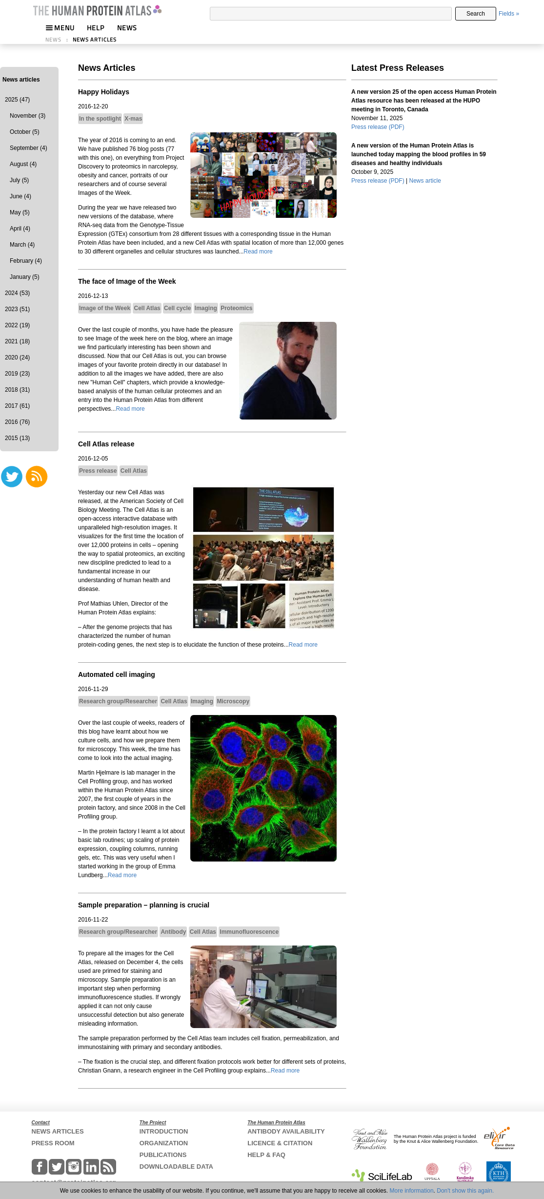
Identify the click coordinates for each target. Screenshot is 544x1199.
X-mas (133, 118)
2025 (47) (17, 99)
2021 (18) (17, 341)
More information (412, 1190)
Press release (98, 470)
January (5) (25, 276)
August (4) (23, 164)
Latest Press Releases (397, 68)
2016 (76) (17, 422)
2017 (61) (17, 405)
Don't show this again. (465, 1190)
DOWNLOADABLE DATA (176, 1166)
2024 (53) (17, 293)
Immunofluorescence (249, 931)
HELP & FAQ (266, 1154)
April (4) (20, 228)
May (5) (20, 212)
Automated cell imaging (116, 674)
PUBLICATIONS (163, 1154)
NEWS (127, 27)
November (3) (27, 115)
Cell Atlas (147, 308)
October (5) (25, 131)
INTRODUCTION (164, 1131)
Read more (257, 251)
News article (425, 180)
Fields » (509, 13)
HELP (95, 27)
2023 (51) (17, 309)
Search (475, 13)
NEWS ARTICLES (95, 39)
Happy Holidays (103, 92)
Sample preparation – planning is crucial (143, 905)
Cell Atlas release (106, 444)
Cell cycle (177, 308)
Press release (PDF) (377, 127)
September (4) (28, 148)
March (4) (22, 244)
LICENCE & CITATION (279, 1143)
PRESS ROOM (53, 1143)
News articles (21, 79)
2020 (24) (17, 357)
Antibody (173, 931)
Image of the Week (104, 308)
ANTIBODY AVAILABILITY (285, 1131)
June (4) (20, 196)
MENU (60, 27)
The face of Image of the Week (127, 281)
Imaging (206, 308)
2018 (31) (17, 389)
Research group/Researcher (118, 701)
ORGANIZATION (164, 1143)
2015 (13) (17, 438)
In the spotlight (100, 118)
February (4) (26, 260)
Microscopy (233, 701)
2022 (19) (17, 325)
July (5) (19, 180)
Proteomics (236, 308)
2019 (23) (17, 373)
